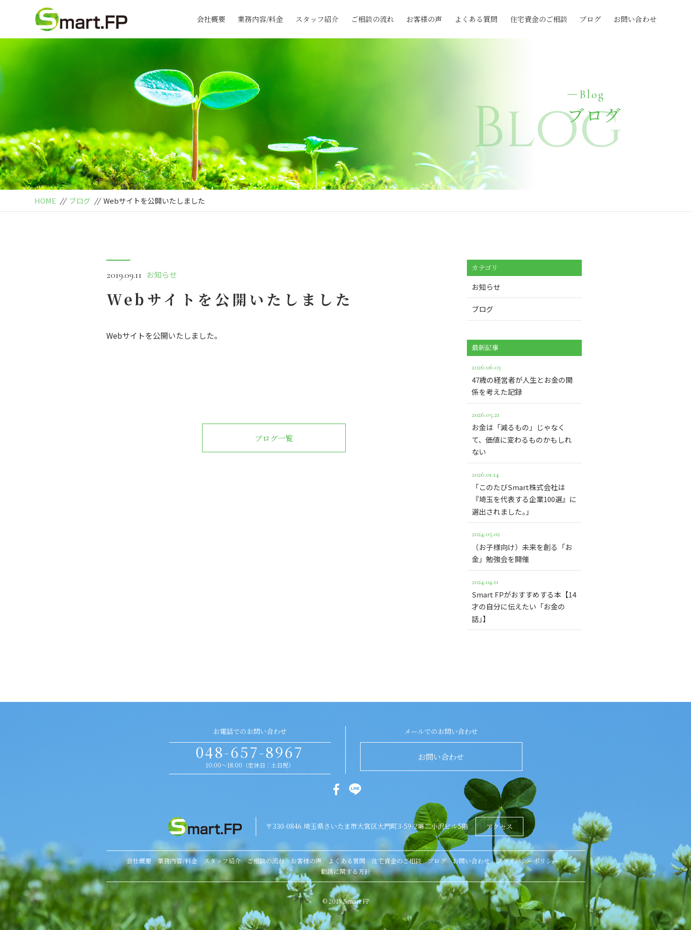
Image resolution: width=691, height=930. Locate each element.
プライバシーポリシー (527, 860)
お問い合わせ (635, 19)
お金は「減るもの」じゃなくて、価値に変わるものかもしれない (524, 432)
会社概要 (211, 19)
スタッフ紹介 (317, 19)
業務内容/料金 (260, 19)
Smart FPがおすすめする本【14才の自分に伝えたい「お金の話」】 (524, 599)
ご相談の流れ (372, 19)
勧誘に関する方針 (346, 871)
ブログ (590, 19)
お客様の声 (424, 19)
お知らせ (162, 274)
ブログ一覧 (274, 438)
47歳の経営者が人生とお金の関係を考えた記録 (524, 379)
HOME (45, 200)
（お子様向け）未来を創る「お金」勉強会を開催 (524, 546)
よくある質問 (476, 19)
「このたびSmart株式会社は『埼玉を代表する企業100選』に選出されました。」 (524, 492)
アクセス (499, 826)
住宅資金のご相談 (538, 19)
